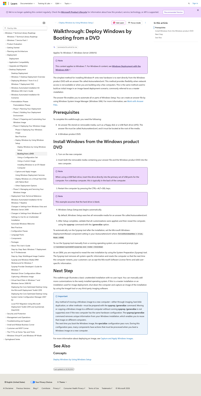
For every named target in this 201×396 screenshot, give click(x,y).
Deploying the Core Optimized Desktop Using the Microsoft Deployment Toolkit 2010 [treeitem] (29, 288)
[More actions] (145, 23)
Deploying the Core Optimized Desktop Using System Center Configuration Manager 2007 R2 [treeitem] (29, 296)
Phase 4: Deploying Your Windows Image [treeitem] (28, 131)
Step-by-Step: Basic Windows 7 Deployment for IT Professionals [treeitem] (28, 251)
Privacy (56, 388)
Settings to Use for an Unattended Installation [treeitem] (24, 218)
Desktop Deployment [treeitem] (19, 73)
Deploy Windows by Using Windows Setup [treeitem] (31, 148)
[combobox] (25, 28)
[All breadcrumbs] (55, 23)
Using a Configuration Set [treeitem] (27, 157)
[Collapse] (44, 23)
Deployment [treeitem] (14, 58)
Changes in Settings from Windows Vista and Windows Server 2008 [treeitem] (29, 208)
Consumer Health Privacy (74, 388)
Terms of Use (94, 388)
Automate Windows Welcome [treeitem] (22, 223)
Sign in (195, 3)
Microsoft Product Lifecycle (74, 12)
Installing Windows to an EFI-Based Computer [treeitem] (31, 166)
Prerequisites (160, 27)
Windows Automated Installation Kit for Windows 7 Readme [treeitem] (26, 201)
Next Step (159, 34)
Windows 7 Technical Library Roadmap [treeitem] (22, 36)
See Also (158, 37)
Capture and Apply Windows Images (117, 338)
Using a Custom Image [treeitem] (26, 161)
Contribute (46, 388)
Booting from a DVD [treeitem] (25, 153)
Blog (35, 388)
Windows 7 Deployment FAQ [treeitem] (22, 84)
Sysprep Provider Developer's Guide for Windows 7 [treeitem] (26, 268)
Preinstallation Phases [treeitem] (21, 105)
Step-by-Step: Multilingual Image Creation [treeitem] (28, 256)
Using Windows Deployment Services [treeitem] (30, 175)
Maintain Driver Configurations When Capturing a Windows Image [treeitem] (26, 275)
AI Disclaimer (8, 388)
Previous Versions (23, 388)
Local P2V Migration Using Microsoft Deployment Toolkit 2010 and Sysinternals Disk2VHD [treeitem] (27, 306)
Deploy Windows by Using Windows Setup (76, 22)
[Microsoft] (4, 3)
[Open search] (189, 3)
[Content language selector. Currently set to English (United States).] (15, 382)
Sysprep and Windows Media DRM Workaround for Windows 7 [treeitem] (25, 261)
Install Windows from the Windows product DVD (174, 31)
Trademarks (106, 388)
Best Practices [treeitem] (20, 136)
